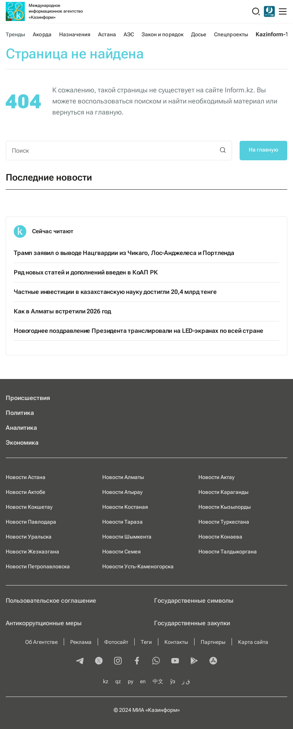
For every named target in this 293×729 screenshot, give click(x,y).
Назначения (75, 34)
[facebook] (137, 661)
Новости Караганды (223, 492)
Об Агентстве (41, 642)
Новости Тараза (122, 522)
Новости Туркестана (223, 522)
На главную (263, 150)
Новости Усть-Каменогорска (138, 566)
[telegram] (80, 661)
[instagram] (118, 661)
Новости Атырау (122, 492)
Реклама (81, 642)
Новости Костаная (125, 507)
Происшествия (28, 398)
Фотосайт (116, 642)
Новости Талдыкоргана (227, 551)
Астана (107, 34)
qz (118, 681)
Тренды (15, 34)
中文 (158, 681)
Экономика (22, 442)
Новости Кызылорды (224, 507)
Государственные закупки (192, 623)
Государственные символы (193, 600)
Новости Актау (216, 477)
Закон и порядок (163, 34)
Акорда (42, 34)
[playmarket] (194, 661)
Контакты (176, 642)
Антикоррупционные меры (44, 623)
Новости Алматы (123, 477)
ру (130, 681)
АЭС (129, 34)
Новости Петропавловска (38, 566)
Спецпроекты (231, 34)
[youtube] (175, 661)
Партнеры (213, 642)
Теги (146, 642)
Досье (198, 34)
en (143, 681)
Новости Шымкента (126, 537)
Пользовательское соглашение (51, 600)
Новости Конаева (220, 537)
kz (105, 681)
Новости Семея (121, 551)
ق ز (186, 681)
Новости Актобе (25, 492)
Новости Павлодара (31, 522)
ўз (172, 681)
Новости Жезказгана (32, 551)
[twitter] (99, 661)
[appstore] (213, 661)
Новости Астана (25, 477)
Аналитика (21, 427)
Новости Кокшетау (29, 507)
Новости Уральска (29, 537)
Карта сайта (253, 642)
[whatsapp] (156, 661)
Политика (20, 412)
